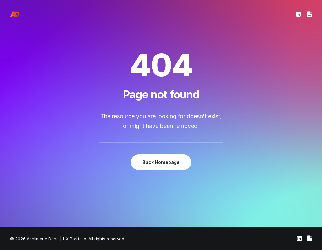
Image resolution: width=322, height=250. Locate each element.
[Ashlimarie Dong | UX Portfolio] (15, 14)
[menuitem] (299, 14)
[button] (299, 14)
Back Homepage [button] (161, 162)
